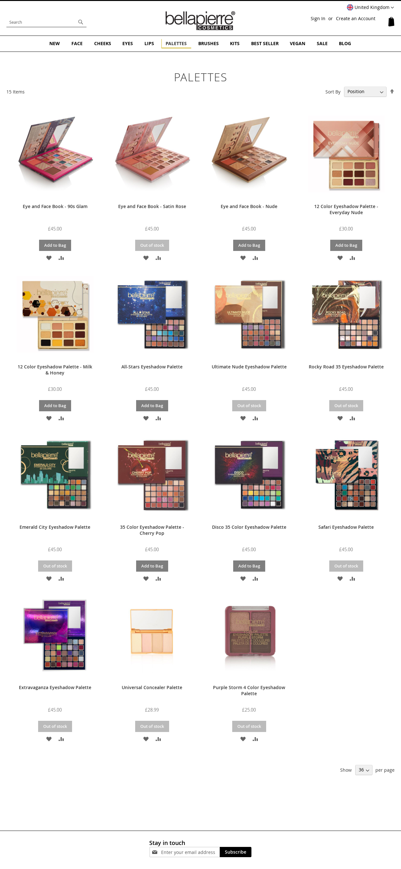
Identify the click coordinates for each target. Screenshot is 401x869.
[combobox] (46, 22)
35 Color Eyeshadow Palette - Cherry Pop (152, 530)
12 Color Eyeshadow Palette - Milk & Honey (55, 370)
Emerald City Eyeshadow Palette (55, 527)
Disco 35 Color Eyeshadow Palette (249, 527)
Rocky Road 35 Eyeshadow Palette (346, 367)
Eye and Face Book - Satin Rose (152, 206)
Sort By (332, 91)
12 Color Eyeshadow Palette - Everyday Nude (346, 209)
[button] (370, 7)
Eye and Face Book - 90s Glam (55, 206)
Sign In (318, 18)
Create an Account (355, 18)
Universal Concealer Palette (152, 687)
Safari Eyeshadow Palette (346, 527)
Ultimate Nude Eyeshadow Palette (249, 367)
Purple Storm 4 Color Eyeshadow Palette (249, 690)
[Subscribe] (235, 852)
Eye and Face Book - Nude (249, 206)
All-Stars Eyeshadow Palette (152, 367)
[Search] (80, 22)
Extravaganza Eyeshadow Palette (55, 687)
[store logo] (200, 20)
